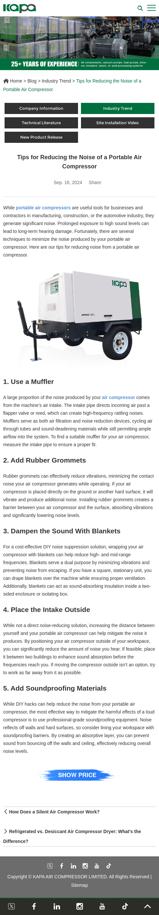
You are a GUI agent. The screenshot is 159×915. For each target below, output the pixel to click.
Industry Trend (56, 81)
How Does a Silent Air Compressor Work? (54, 811)
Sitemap (79, 885)
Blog (32, 81)
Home (16, 81)
